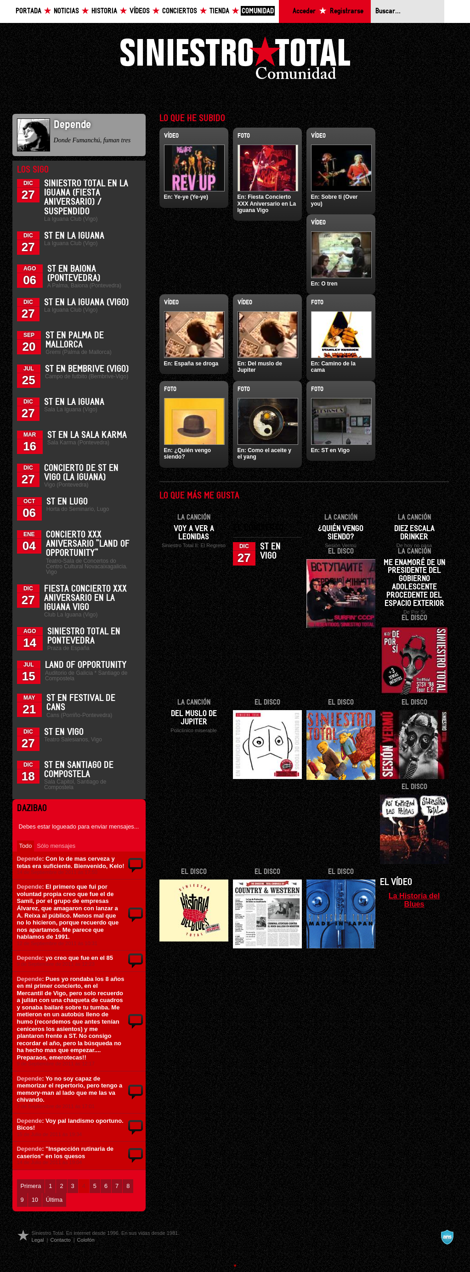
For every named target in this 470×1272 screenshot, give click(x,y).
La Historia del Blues (414, 899)
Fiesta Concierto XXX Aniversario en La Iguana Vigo (85, 598)
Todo (25, 845)
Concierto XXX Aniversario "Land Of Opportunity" (88, 544)
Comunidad (258, 11)
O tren (329, 283)
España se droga (196, 363)
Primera (31, 1185)
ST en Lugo (67, 502)
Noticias (66, 11)
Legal (38, 1240)
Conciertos (179, 11)
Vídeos (140, 11)
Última (54, 1199)
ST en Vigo (64, 732)
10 (35, 1199)
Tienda (219, 11)
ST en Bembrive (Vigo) (87, 369)
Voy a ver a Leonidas (194, 533)
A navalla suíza (447, 1237)
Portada (28, 11)
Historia (104, 11)
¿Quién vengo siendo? (340, 533)
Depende (29, 858)
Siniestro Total (235, 60)
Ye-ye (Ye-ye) (191, 197)
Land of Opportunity (86, 665)
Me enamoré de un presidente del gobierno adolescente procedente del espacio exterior (414, 583)
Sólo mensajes (56, 845)
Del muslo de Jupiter (194, 718)
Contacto (60, 1240)
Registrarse (346, 11)
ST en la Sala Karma (87, 435)
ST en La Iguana (74, 236)
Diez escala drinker (414, 533)
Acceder (304, 11)
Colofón (86, 1240)
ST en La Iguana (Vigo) (86, 302)
